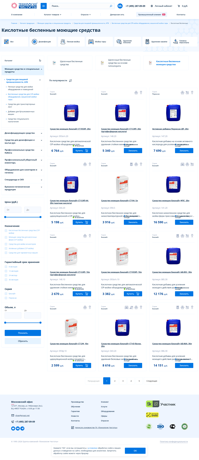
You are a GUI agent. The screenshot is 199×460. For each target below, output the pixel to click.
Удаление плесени (127, 41)
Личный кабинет (161, 6)
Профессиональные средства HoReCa (19, 151)
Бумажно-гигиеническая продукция (17, 188)
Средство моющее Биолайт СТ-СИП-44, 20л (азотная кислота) (70, 205)
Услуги (104, 421)
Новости (75, 431)
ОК (135, 450)
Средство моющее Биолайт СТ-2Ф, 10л (70, 355)
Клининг (105, 417)
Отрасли (84, 14)
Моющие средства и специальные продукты (22, 70)
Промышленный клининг (151, 14)
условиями (93, 448)
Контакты (181, 14)
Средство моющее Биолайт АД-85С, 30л (173, 280)
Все (11, 42)
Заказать (133, 154)
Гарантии (75, 426)
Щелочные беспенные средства (66, 63)
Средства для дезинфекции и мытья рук (20, 141)
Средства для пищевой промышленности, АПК (17, 80)
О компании (16, 14)
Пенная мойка (73, 42)
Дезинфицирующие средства (20, 133)
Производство (77, 417)
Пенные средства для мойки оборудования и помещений (20, 88)
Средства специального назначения (18, 120)
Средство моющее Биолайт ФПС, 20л (172, 204)
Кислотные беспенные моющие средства (163, 63)
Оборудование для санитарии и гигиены (21, 171)
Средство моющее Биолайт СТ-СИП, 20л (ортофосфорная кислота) (120, 130)
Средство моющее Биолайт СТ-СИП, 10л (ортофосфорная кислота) (69, 281)
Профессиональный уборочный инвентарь (21, 161)
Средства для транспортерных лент (21, 105)
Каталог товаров (51, 14)
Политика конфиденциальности (174, 456)
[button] (111, 6)
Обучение (75, 421)
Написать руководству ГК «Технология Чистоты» (94, 442)
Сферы (104, 431)
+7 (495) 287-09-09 (135, 5)
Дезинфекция (45, 42)
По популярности (61, 80)
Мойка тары (100, 42)
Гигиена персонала (184, 41)
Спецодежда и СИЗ (14, 179)
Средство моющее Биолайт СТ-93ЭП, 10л (121, 281)
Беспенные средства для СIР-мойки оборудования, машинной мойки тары (23, 97)
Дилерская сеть (117, 14)
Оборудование (107, 426)
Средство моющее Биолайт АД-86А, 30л (173, 355)
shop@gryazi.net (20, 430)
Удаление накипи (159, 42)
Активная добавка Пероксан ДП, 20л (172, 129)
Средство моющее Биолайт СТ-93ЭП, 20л (69, 130)
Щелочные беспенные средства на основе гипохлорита (114, 63)
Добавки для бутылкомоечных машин (21, 112)
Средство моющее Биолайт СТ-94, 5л (121, 204)
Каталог (8, 60)
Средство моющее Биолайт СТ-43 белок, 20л (119, 356)
